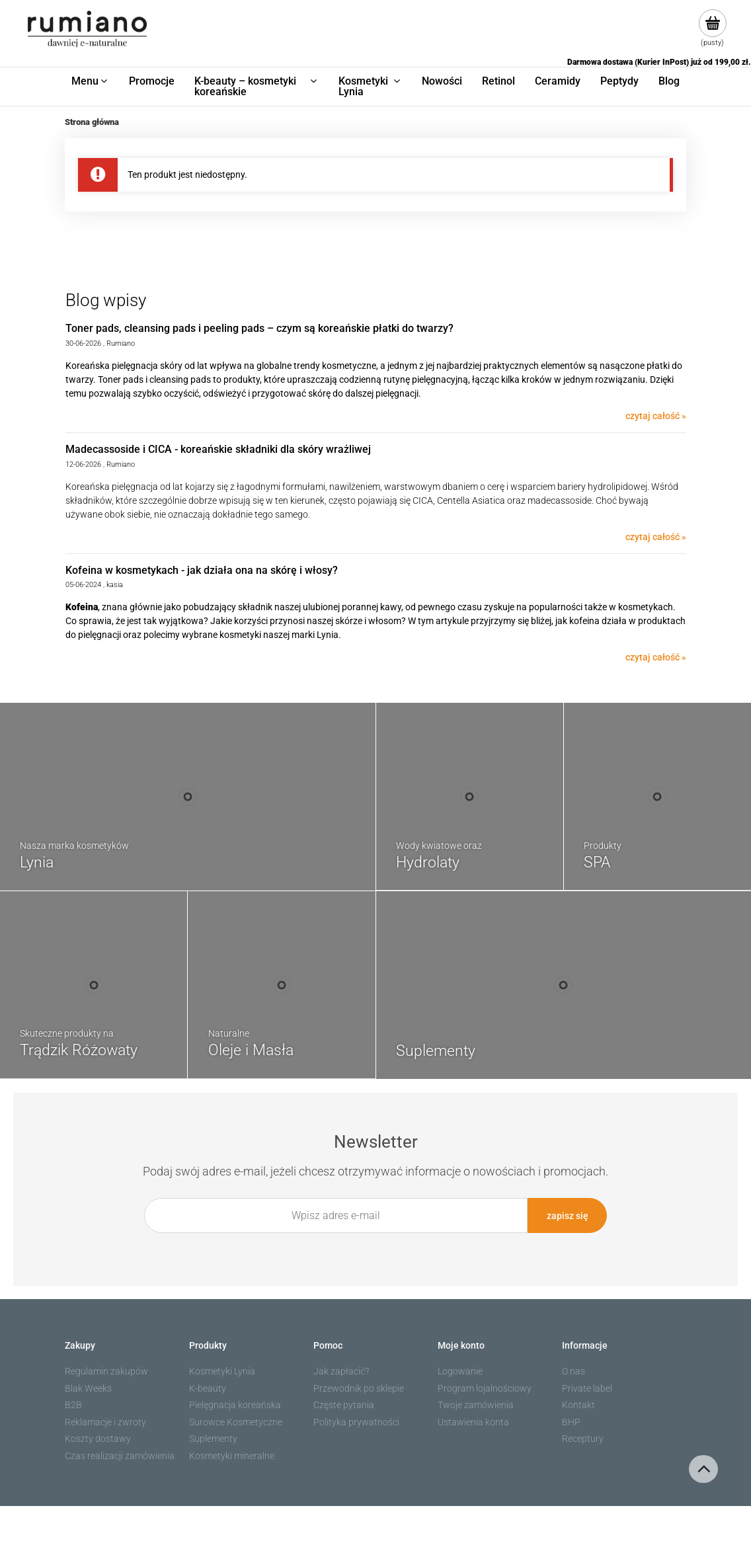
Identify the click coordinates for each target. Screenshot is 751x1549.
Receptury (583, 1438)
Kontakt (578, 1405)
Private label (587, 1388)
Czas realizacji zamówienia (120, 1455)
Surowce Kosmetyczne (235, 1422)
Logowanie (460, 1371)
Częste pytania (343, 1405)
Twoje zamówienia (476, 1405)
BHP (571, 1422)
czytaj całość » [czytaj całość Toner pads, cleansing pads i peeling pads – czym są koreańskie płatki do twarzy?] (655, 416)
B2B (73, 1405)
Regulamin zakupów (106, 1371)
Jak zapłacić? (341, 1371)
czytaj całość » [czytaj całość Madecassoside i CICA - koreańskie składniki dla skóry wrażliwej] (655, 537)
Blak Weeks (88, 1388)
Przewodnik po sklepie (358, 1388)
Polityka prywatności (356, 1422)
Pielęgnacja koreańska (235, 1405)
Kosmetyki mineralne (231, 1455)
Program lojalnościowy (485, 1388)
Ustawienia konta (473, 1422)
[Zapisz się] (567, 1215)
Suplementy (213, 1438)
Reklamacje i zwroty (105, 1422)
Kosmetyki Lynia (222, 1371)
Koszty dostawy (98, 1438)
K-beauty (207, 1388)
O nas (573, 1371)
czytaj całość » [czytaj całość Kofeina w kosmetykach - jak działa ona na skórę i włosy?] (655, 657)
